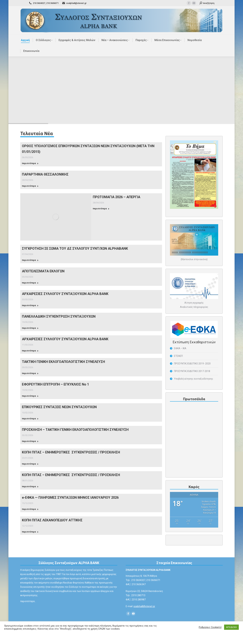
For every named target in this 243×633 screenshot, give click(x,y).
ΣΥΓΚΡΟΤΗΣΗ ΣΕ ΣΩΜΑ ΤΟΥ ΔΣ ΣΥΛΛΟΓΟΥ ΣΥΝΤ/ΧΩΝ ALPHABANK (75, 248)
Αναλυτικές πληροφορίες (194, 307)
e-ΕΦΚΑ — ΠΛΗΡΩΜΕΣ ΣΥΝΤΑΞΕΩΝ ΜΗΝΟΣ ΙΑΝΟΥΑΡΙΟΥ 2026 (70, 497)
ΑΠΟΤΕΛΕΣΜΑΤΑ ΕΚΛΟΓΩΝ (43, 271)
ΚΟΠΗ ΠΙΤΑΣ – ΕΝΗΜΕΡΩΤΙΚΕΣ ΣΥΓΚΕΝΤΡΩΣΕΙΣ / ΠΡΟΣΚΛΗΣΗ (71, 452)
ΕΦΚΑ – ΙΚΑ (180, 348)
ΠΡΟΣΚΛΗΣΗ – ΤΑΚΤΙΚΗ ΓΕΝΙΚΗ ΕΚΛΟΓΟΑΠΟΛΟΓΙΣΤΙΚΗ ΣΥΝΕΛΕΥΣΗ (75, 430)
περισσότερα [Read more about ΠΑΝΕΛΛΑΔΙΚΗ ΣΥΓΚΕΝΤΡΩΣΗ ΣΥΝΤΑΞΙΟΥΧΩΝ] (30, 328)
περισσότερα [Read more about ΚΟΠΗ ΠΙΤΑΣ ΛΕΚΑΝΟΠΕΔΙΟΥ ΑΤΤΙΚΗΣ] (30, 531)
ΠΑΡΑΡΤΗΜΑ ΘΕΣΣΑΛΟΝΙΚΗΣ (45, 174)
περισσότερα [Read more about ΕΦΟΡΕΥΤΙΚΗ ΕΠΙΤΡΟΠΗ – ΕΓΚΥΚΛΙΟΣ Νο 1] (30, 396)
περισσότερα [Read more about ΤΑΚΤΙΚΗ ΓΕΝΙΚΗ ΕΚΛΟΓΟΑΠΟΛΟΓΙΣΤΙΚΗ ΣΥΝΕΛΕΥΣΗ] (30, 373)
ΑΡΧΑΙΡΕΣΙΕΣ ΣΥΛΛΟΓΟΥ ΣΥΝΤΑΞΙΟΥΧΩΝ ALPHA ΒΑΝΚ (65, 339)
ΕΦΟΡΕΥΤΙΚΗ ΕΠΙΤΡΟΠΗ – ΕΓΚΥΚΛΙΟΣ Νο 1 (55, 384)
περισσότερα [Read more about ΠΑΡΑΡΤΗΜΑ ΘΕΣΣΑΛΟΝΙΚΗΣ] (30, 186)
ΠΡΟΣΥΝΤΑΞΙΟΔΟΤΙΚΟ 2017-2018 (192, 371)
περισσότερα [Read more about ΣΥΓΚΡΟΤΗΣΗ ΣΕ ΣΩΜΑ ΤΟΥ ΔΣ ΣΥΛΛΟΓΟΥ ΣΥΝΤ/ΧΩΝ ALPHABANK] (30, 260)
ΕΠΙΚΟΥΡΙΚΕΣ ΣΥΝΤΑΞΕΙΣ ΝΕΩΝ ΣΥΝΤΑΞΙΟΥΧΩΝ (59, 407)
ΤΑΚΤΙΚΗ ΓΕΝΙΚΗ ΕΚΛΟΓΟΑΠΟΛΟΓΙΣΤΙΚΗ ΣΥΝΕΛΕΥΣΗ (63, 362)
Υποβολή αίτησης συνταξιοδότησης (193, 378)
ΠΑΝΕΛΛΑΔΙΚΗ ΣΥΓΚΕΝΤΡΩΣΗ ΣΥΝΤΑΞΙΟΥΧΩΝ (59, 316)
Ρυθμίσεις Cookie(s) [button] (210, 627)
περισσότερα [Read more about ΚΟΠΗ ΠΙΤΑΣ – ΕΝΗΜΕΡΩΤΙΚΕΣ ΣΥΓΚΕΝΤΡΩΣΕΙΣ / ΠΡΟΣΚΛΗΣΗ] (30, 464)
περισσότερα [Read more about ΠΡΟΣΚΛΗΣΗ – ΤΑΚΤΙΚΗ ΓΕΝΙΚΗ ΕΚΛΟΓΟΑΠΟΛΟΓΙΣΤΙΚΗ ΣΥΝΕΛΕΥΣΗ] (30, 441)
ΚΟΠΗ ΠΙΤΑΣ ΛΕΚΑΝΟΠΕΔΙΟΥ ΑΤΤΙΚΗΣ (52, 520)
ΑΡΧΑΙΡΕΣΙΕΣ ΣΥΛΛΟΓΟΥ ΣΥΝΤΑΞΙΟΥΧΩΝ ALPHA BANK (65, 294)
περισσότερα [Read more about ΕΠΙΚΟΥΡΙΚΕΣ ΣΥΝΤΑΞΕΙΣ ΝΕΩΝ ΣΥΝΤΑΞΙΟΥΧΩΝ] (30, 418)
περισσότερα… (28, 601)
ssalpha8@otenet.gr (144, 606)
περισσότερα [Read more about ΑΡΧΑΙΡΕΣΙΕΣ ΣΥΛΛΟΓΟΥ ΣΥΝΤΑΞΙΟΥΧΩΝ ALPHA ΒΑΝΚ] (30, 350)
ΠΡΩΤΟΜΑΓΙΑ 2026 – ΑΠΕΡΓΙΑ (116, 197)
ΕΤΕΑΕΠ (178, 356)
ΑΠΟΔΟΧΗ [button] (231, 627)
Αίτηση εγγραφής (194, 302)
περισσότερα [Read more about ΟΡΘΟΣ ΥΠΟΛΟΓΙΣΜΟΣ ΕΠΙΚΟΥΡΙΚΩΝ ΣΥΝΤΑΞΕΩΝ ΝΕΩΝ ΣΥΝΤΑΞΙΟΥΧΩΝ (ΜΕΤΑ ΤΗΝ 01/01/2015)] (30, 163)
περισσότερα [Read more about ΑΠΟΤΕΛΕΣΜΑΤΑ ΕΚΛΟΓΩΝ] (30, 282)
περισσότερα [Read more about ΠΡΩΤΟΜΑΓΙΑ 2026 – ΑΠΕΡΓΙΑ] (101, 208)
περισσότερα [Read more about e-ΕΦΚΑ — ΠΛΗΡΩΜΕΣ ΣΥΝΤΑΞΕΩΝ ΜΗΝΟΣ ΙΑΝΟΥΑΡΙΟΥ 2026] (30, 509)
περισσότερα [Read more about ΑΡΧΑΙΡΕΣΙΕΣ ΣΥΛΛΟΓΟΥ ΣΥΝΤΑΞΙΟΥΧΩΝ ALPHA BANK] (30, 305)
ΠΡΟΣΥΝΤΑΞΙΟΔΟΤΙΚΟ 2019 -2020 (192, 363)
